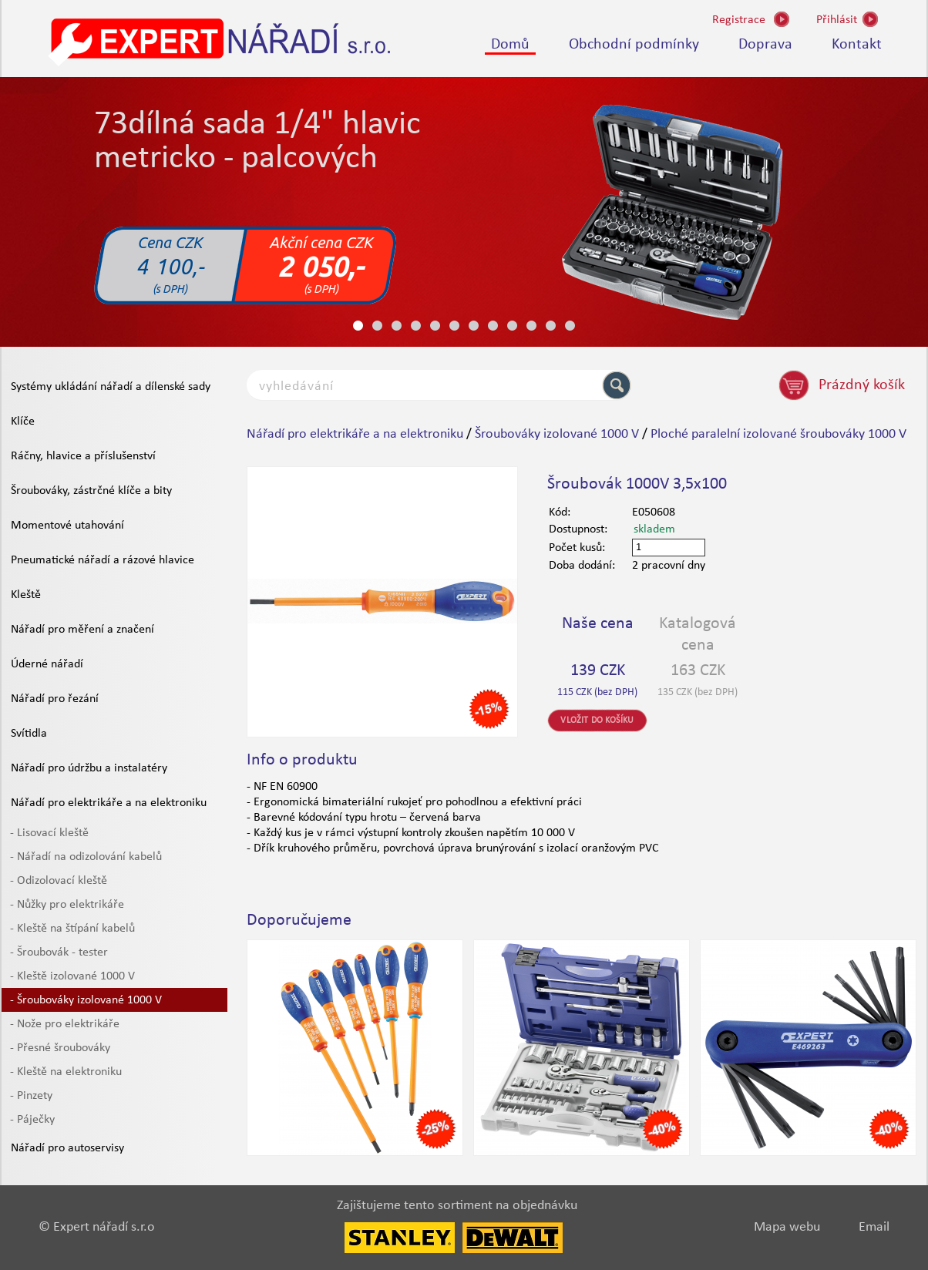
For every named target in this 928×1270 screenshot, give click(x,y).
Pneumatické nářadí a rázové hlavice (102, 560)
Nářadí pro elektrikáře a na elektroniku (109, 803)
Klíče (23, 421)
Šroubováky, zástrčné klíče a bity (91, 491)
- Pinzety (31, 1096)
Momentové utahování (67, 525)
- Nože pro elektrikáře (64, 1024)
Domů (510, 44)
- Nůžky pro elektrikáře (67, 905)
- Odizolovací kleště (58, 881)
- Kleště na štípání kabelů (72, 928)
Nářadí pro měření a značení (82, 629)
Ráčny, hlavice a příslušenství (83, 456)
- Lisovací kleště (49, 833)
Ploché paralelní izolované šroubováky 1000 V (778, 434)
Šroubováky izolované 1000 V (557, 434)
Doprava (765, 44)
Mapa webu (787, 1227)
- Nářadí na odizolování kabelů (86, 857)
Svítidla (29, 733)
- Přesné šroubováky (60, 1048)
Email (874, 1227)
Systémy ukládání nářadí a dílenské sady (110, 387)
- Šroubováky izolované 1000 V (86, 1000)
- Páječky (32, 1120)
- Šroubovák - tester (59, 952)
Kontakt (857, 44)
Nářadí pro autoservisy (67, 1148)
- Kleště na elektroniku (66, 1072)
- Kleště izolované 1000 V (72, 976)
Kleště (26, 595)
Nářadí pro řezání (55, 699)
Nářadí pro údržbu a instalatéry (89, 768)
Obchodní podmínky (634, 44)
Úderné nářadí (47, 664)
